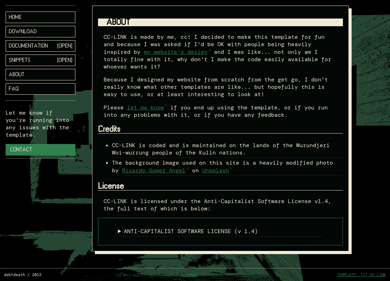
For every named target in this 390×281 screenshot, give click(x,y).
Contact (21, 149)
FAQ (13, 89)
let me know (145, 107)
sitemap (189, 274)
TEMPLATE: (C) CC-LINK (361, 274)
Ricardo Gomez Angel (154, 170)
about (16, 74)
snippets (19, 60)
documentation (28, 46)
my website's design (175, 52)
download (23, 31)
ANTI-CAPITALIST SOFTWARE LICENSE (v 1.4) (191, 231)
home (15, 17)
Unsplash (215, 170)
